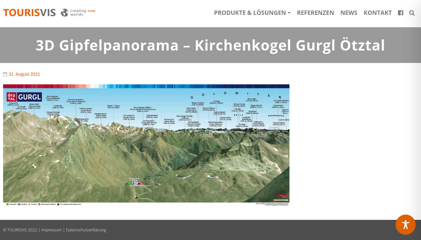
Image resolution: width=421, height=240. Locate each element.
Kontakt (378, 13)
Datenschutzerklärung (86, 230)
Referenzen (315, 13)
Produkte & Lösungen (250, 13)
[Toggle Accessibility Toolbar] (405, 224)
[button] (412, 12)
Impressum (51, 230)
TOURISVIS (17, 230)
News (348, 13)
